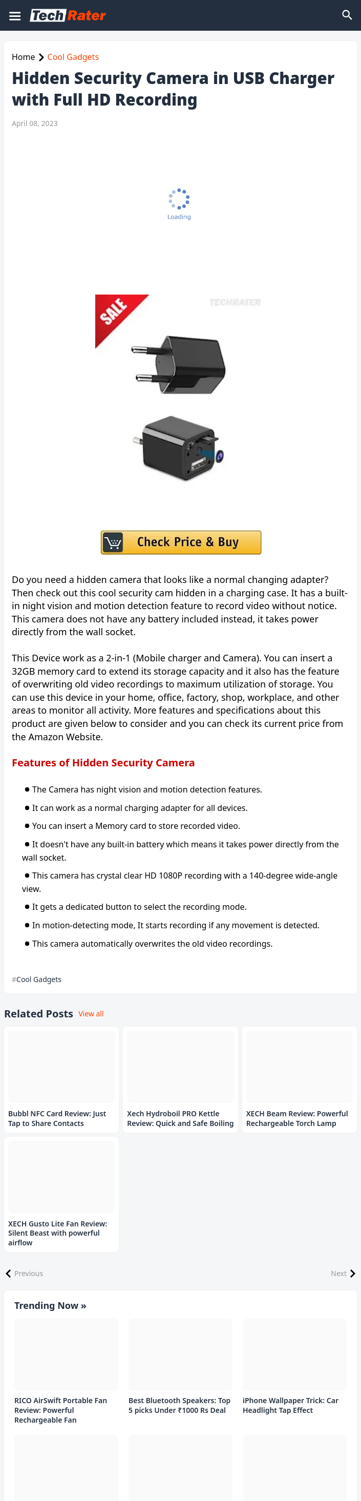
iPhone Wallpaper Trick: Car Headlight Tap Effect (290, 1405)
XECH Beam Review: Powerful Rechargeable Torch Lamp (297, 1118)
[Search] (348, 15)
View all (90, 1013)
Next (339, 1273)
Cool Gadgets (73, 57)
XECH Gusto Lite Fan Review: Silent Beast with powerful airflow (57, 1233)
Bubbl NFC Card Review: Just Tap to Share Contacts (57, 1118)
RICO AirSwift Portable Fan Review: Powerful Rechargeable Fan (60, 1410)
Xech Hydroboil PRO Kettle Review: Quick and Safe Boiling (180, 1118)
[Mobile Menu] (14, 15)
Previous (28, 1273)
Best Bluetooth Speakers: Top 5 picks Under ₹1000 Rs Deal (179, 1405)
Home (23, 57)
